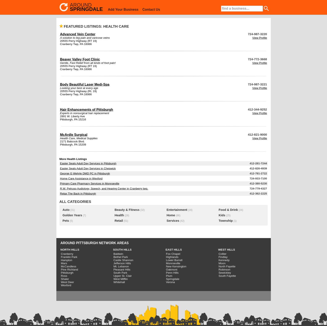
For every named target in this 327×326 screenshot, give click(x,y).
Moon (221, 263)
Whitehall (119, 282)
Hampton (66, 260)
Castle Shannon (123, 260)
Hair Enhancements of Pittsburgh (86, 109)
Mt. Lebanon (121, 266)
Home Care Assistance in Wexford (81, 178)
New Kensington (176, 266)
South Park (120, 272)
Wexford (66, 285)
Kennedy (224, 260)
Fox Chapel (173, 253)
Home (171, 215)
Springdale (172, 279)
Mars (64, 263)
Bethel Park (120, 257)
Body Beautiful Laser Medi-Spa (85, 84)
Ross (64, 275)
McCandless (68, 266)
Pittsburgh (67, 272)
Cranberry (67, 253)
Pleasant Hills (121, 269)
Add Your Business (123, 9)
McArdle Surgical (74, 135)
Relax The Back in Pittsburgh (78, 193)
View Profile (259, 37)
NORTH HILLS (70, 249)
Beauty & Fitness (127, 209)
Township (226, 220)
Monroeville (173, 263)
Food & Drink (228, 209)
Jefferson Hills (122, 263)
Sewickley (224, 272)
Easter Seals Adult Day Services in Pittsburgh (88, 163)
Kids (222, 215)
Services (173, 220)
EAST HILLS (173, 249)
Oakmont (171, 269)
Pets (66, 220)
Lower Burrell (174, 260)
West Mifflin (120, 279)
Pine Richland (69, 269)
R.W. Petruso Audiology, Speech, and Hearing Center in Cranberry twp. (104, 188)
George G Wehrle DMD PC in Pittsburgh (85, 173)
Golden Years (72, 215)
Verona (170, 282)
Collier (222, 253)
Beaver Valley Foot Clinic (80, 59)
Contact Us (151, 9)
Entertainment (177, 209)
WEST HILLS (226, 249)
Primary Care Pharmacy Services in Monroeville (89, 183)
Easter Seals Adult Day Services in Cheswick (88, 168)
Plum (169, 275)
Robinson (224, 269)
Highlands (172, 257)
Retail (119, 220)
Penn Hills (172, 272)
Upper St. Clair (122, 275)
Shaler (65, 279)
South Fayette (227, 275)
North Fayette (226, 266)
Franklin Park (69, 257)
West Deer (67, 282)
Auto (66, 209)
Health (119, 215)
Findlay (222, 257)
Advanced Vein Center (78, 34)
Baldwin (118, 253)
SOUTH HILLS (122, 249)
